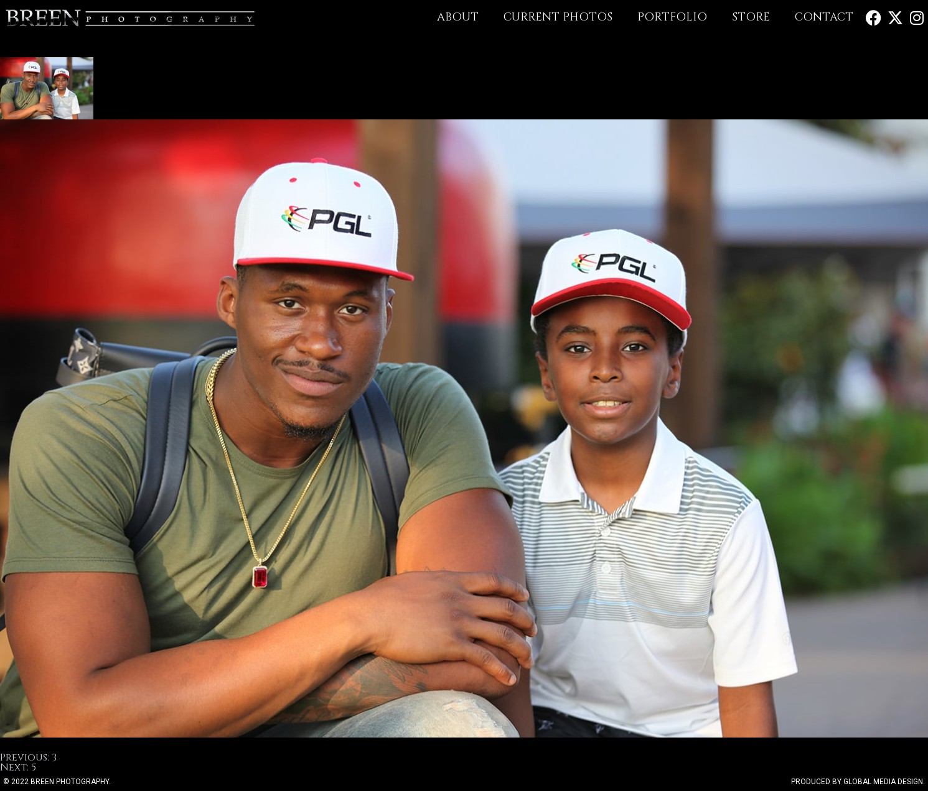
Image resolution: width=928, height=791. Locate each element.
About (458, 17)
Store (751, 17)
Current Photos (558, 17)
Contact (824, 17)
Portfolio (672, 17)
